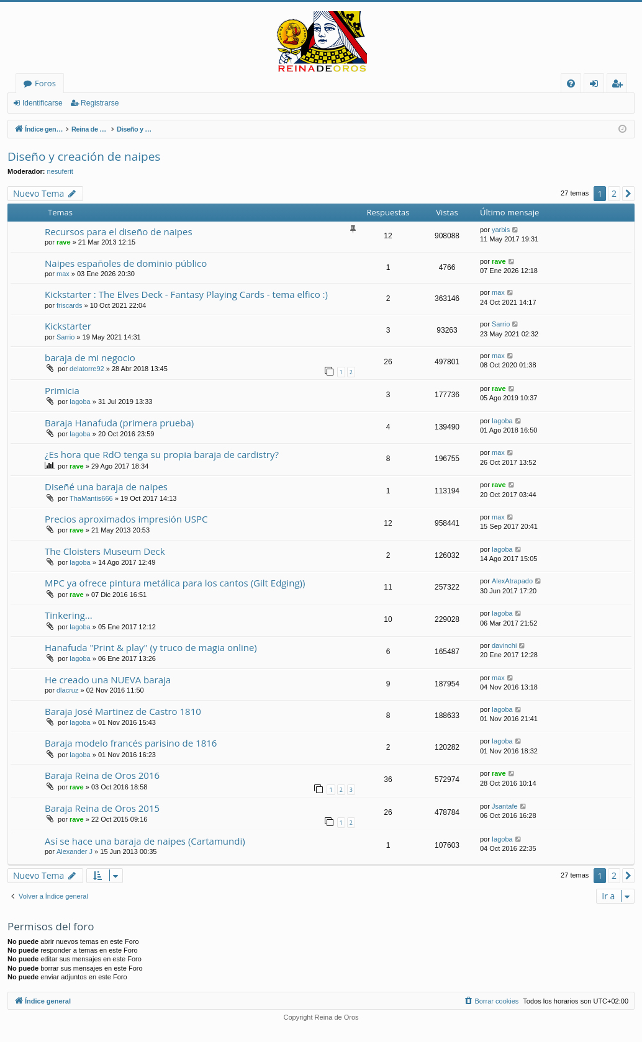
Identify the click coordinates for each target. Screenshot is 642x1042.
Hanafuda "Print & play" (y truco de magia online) (151, 647)
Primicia (62, 390)
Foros (45, 83)
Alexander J (75, 851)
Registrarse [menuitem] (619, 85)
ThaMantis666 (91, 498)
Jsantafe (505, 806)
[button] (628, 193)
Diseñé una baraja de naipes (106, 486)
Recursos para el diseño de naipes (118, 231)
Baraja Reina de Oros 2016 (102, 775)
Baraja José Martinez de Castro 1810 (123, 711)
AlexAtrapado (512, 581)
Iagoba (80, 401)
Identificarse (42, 103)
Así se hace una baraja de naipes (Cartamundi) (145, 841)
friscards (70, 305)
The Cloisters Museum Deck (105, 551)
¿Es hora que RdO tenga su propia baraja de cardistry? (162, 454)
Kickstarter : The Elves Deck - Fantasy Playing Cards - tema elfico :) (186, 294)
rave (64, 242)
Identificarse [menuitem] (597, 85)
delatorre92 (87, 368)
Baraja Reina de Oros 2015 (102, 808)
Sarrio (66, 337)
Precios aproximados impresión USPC (126, 519)
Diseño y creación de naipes (83, 156)
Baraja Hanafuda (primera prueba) (119, 422)
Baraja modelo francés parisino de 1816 (131, 743)
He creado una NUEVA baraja (108, 679)
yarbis (501, 229)
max (63, 273)
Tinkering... (69, 615)
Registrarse (100, 103)
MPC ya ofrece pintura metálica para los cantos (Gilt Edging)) (175, 583)
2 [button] (614, 193)
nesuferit (60, 171)
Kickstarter (68, 326)
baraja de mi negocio (90, 357)
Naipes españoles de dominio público (126, 263)
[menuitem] (571, 83)
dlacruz (67, 690)
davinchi (504, 645)
